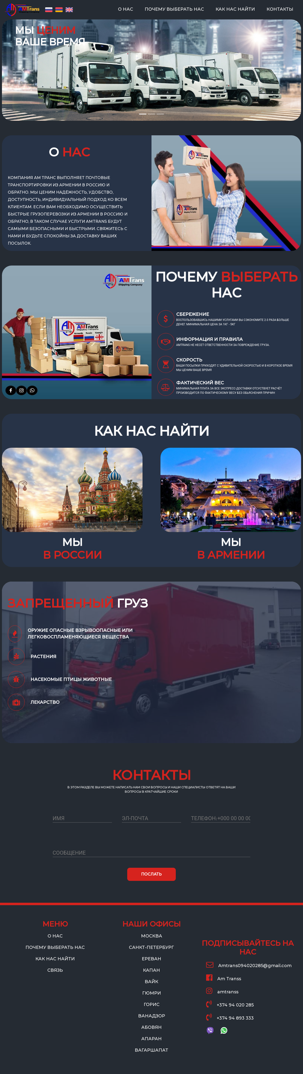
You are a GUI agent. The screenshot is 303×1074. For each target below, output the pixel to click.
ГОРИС (152, 1004)
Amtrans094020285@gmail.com (249, 964)
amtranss (222, 991)
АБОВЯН (151, 1027)
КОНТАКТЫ (281, 9)
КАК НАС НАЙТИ (236, 9)
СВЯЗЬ (55, 970)
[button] (22, 60)
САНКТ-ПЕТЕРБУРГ (151, 947)
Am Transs (223, 977)
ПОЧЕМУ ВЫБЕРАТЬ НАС (175, 9)
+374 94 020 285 (230, 1004)
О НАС (126, 9)
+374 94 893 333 (230, 1017)
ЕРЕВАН (151, 959)
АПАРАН (151, 1038)
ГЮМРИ (151, 993)
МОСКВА (151, 936)
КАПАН (151, 970)
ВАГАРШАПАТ (151, 1050)
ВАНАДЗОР (151, 1016)
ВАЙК (151, 981)
